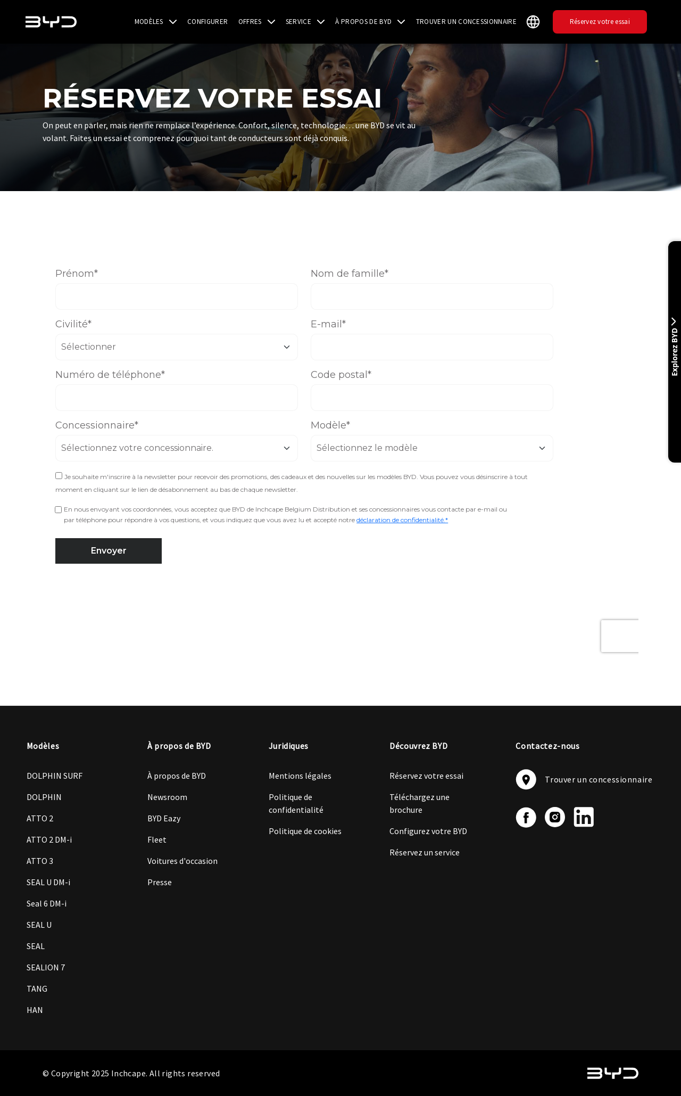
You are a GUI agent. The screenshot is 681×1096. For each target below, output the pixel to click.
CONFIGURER (207, 21)
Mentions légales (300, 775)
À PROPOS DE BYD (363, 21)
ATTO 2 (40, 818)
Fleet (157, 839)
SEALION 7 (46, 967)
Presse (159, 882)
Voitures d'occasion (182, 860)
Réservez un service (424, 852)
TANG (37, 988)
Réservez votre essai (600, 21)
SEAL (36, 946)
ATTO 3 (40, 860)
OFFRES (250, 21)
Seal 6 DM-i (47, 903)
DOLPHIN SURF (54, 775)
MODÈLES (149, 21)
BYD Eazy (163, 818)
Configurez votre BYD (428, 831)
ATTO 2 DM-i (49, 839)
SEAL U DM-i (48, 882)
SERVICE (298, 21)
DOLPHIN (44, 797)
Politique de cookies (305, 831)
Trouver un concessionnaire (584, 779)
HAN (35, 1009)
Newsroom (167, 797)
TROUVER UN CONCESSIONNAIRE (466, 21)
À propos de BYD (176, 775)
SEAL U (39, 924)
